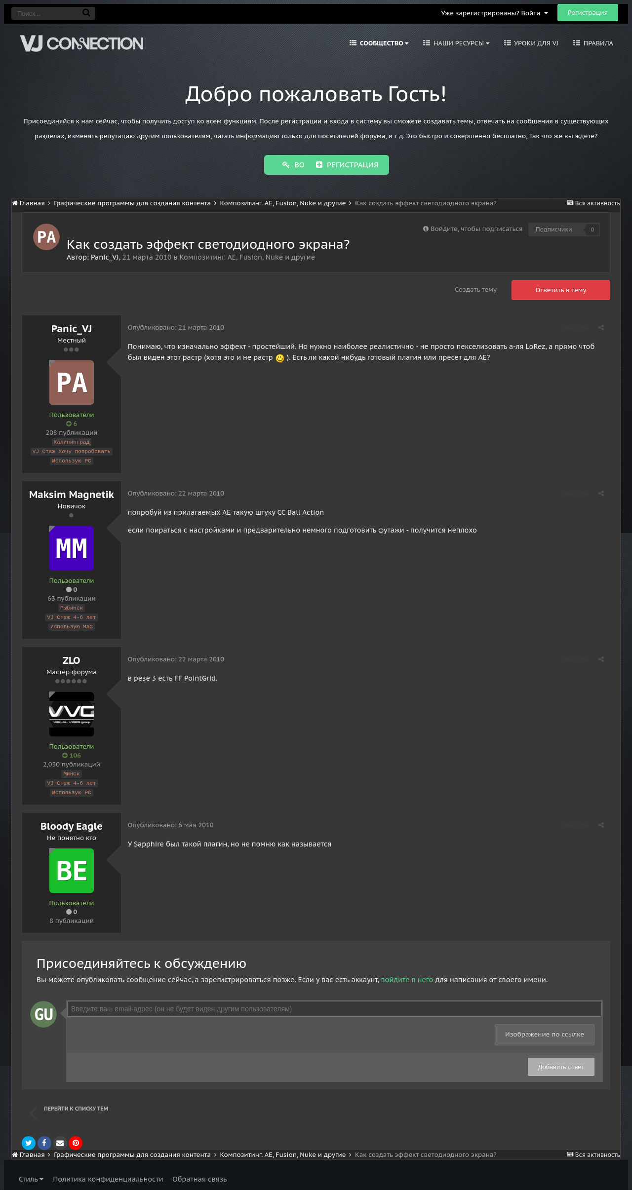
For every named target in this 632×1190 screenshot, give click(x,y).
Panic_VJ (105, 256)
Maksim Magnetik (71, 492)
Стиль (31, 1173)
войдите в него (407, 974)
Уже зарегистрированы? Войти (494, 13)
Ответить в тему (561, 289)
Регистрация (588, 12)
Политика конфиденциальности (108, 1173)
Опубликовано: (176, 326)
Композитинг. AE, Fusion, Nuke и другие (247, 256)
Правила (597, 43)
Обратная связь (199, 1173)
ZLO (71, 656)
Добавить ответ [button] (561, 1061)
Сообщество (383, 43)
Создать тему (476, 288)
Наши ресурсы (460, 43)
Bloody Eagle (71, 820)
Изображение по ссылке (544, 1029)
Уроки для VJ (535, 43)
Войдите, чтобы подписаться (476, 228)
